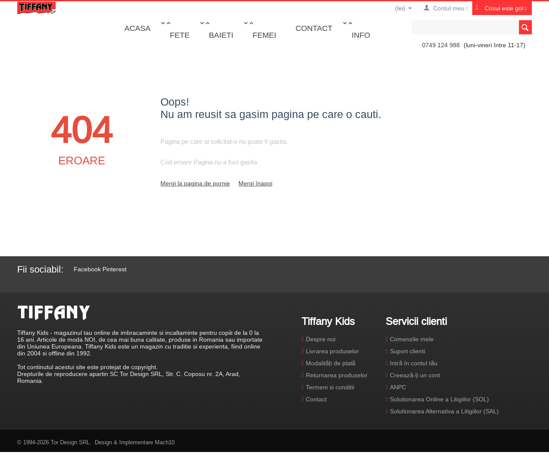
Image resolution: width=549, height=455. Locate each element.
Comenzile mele (412, 339)
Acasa (137, 28)
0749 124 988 (441, 45)
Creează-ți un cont (415, 375)
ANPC (398, 387)
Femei (264, 34)
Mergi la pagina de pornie (195, 183)
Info (361, 34)
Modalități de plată (330, 363)
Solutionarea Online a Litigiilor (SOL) (439, 399)
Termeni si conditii (330, 387)
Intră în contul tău (413, 363)
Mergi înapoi (255, 183)
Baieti (221, 34)
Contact (314, 28)
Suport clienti (407, 351)
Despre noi (320, 339)
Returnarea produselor (337, 375)
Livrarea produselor (332, 351)
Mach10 (165, 442)
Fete (180, 34)
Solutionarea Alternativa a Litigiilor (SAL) (444, 411)
